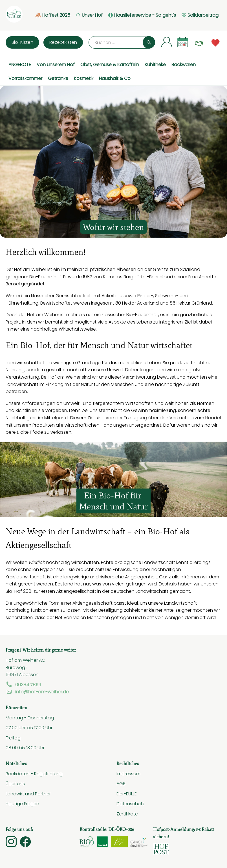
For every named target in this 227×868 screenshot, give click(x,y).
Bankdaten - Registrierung (34, 773)
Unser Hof (89, 15)
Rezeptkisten (63, 42)
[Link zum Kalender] (183, 42)
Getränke (58, 78)
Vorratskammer (25, 78)
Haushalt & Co (115, 78)
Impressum (128, 773)
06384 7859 (23, 684)
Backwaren (183, 64)
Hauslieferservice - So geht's (142, 15)
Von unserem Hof (56, 64)
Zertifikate (127, 813)
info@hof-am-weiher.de (37, 691)
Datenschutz (130, 803)
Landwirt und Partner (28, 793)
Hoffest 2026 (52, 15)
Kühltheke (155, 64)
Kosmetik (83, 78)
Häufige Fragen (22, 803)
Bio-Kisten (22, 42)
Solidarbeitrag (200, 15)
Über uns (15, 783)
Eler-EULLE (126, 793)
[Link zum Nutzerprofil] (167, 41)
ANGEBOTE (19, 64)
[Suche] (122, 42)
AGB (120, 783)
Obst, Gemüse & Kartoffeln (109, 64)
